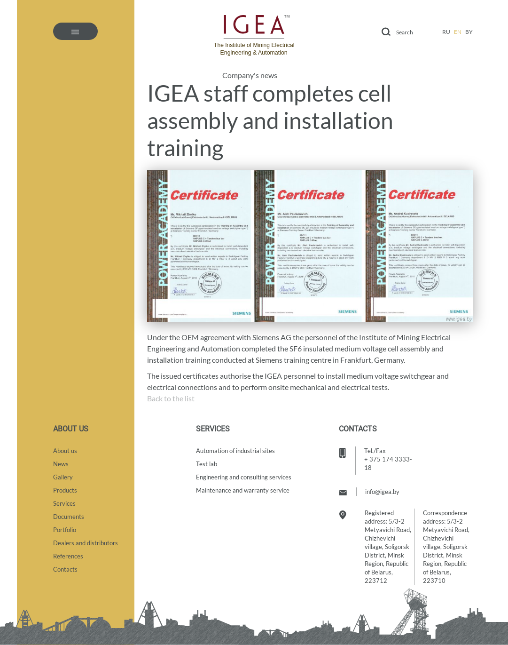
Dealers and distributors (85, 543)
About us (65, 450)
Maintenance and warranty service (242, 490)
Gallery (63, 477)
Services (64, 503)
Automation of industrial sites (235, 450)
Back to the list (171, 398)
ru (446, 31)
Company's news (249, 75)
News (61, 464)
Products (65, 490)
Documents (68, 516)
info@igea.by (382, 491)
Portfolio (64, 530)
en (457, 31)
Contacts (65, 569)
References (68, 556)
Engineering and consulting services (243, 477)
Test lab (206, 464)
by (469, 31)
